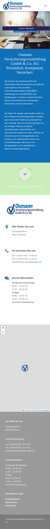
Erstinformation (12, 499)
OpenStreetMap (36, 410)
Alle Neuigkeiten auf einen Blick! (25, 186)
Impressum (10, 505)
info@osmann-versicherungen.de (26, 262)
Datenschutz (11, 502)
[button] (45, 5)
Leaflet (25, 410)
